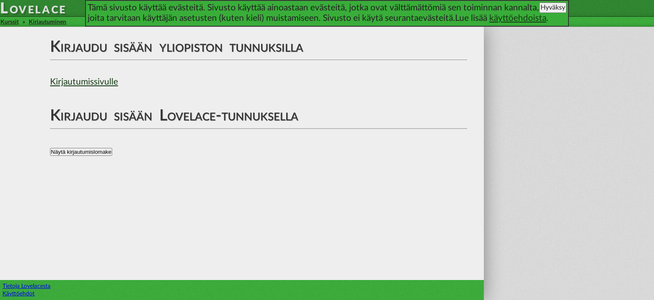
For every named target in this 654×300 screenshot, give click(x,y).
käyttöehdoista (517, 18)
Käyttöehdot (19, 293)
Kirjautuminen (47, 22)
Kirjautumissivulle (84, 82)
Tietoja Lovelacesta (26, 286)
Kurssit (9, 22)
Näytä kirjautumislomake (81, 152)
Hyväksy (553, 7)
